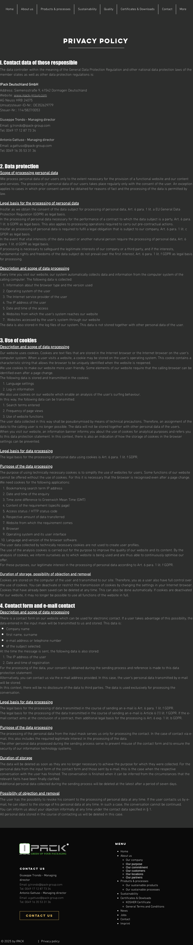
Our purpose (134, 864)
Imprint (125, 923)
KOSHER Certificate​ (138, 902)
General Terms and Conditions (145, 906)
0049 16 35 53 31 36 (21, 150)
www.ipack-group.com (30, 94)
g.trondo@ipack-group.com (30, 125)
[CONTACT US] (39, 915)
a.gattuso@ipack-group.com (31, 145)
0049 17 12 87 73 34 (21, 130)
